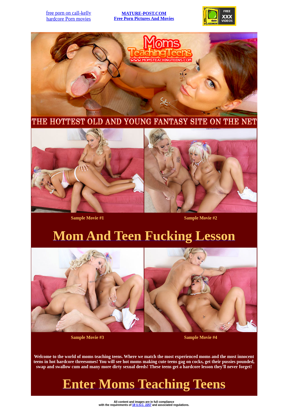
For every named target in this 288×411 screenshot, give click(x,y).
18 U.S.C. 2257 (141, 404)
